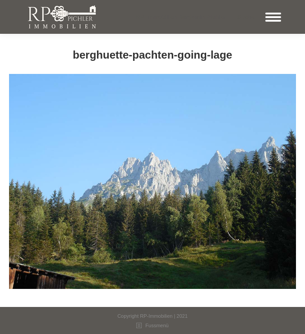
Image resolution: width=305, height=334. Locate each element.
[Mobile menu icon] (273, 17)
